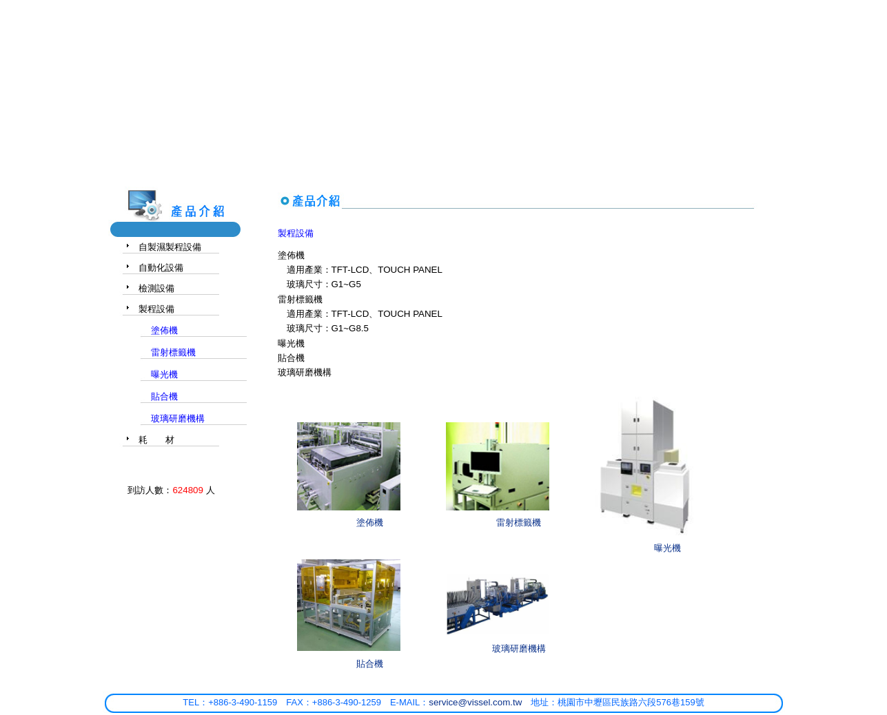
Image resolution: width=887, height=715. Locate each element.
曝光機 (667, 548)
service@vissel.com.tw (475, 702)
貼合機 (369, 664)
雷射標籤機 (518, 522)
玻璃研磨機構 (519, 648)
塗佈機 (369, 522)
